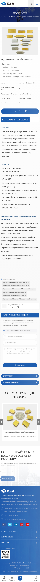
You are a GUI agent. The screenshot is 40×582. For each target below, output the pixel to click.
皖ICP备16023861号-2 (22, 565)
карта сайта (10, 571)
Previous (1, 422)
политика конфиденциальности (28, 571)
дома (3, 17)
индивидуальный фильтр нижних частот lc (16, 282)
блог (4, 571)
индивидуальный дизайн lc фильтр (20, 332)
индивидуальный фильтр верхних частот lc (16, 285)
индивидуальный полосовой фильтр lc (14, 292)
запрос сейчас (19, 111)
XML (16, 571)
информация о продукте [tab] (15, 120)
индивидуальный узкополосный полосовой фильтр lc (19, 289)
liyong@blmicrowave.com (18, 519)
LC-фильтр (12, 17)
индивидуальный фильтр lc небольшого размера (20, 432)
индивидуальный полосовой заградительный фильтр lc (19, 299)
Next (38, 422)
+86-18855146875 (13, 515)
